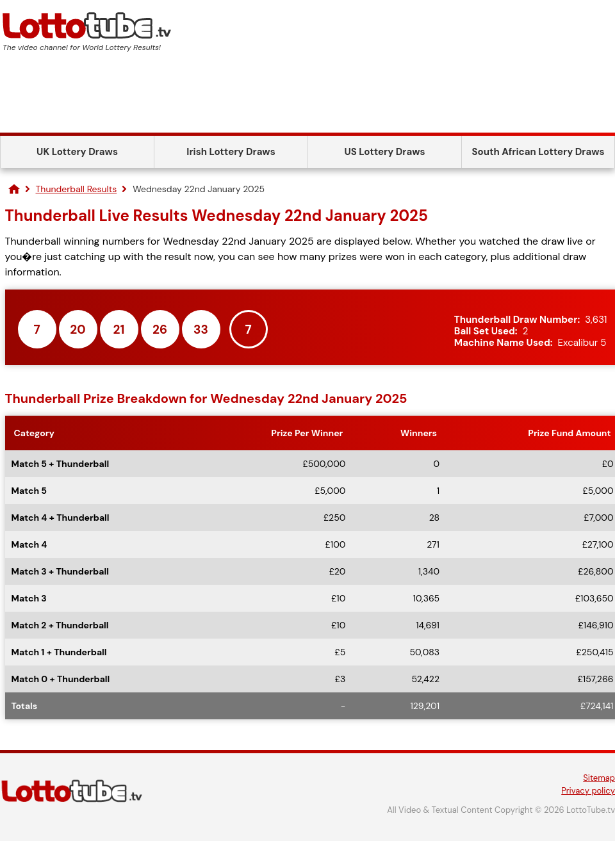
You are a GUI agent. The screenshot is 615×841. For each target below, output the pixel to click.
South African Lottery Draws (538, 151)
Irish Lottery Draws (230, 151)
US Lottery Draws (384, 151)
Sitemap (599, 777)
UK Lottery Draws (77, 151)
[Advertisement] (307, 97)
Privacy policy (588, 790)
